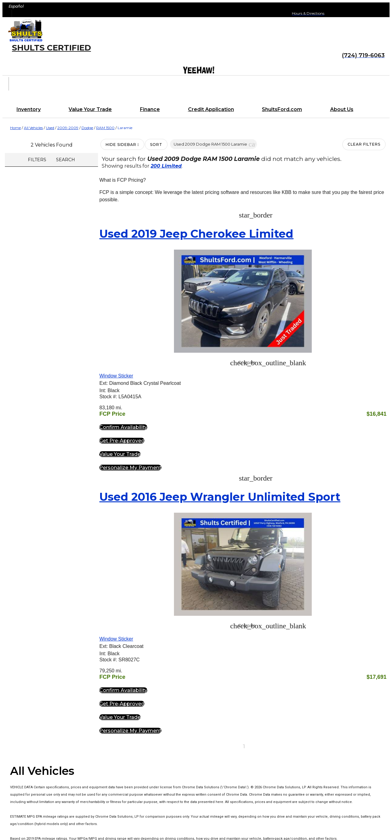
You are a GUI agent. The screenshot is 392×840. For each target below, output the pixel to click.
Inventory (29, 109)
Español (16, 6)
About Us (341, 109)
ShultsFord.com (282, 109)
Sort (156, 144)
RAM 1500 (105, 127)
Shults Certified (51, 48)
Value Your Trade (90, 109)
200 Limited (166, 166)
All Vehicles (33, 127)
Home (15, 127)
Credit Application (211, 109)
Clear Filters (364, 144)
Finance (150, 109)
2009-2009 (67, 127)
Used (50, 127)
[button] (252, 144)
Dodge (87, 127)
